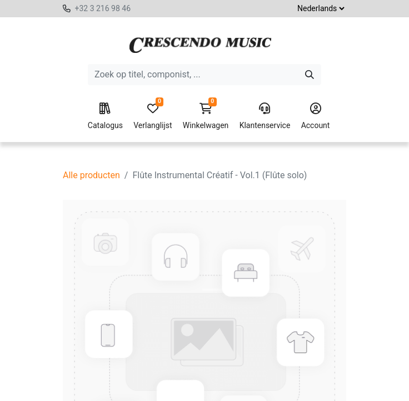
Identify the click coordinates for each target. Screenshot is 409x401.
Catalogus (105, 116)
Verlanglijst (152, 116)
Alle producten (91, 175)
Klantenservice (265, 116)
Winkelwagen (206, 116)
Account (315, 116)
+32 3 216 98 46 (102, 8)
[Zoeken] (309, 74)
